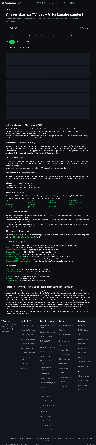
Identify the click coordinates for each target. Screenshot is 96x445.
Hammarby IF (52, 202)
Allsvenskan (11, 47)
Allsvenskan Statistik (66, 325)
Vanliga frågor (83, 380)
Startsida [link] (9, 9)
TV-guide (22, 3)
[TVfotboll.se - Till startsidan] (9, 3)
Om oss (81, 389)
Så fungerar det (83, 376)
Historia (61, 373)
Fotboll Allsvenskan (13, 250)
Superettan (24, 47)
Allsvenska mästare (66, 377)
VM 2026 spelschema (47, 421)
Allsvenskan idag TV (28, 339)
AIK (7, 200)
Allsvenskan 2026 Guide (46, 362)
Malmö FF (9, 207)
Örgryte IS (72, 207)
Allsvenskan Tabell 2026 (65, 336)
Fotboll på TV (10, 247)
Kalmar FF (72, 205)
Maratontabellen (65, 350)
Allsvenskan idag (27, 335)
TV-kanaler (24, 364)
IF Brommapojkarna (75, 202)
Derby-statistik (64, 354)
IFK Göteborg (31, 205)
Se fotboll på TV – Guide (46, 342)
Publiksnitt (62, 382)
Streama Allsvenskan (13, 252)
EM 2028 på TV (45, 425)
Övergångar (63, 345)
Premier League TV (47, 378)
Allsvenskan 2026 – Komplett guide (18, 259)
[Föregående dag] (8, 35)
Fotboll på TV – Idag (28, 330)
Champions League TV (48, 383)
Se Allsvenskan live (47, 352)
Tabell (38, 3)
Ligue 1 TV (43, 412)
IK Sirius (50, 205)
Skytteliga (46, 3)
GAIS (7, 202)
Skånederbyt (63, 364)
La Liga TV (43, 387)
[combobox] (16, 28)
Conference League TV (47, 406)
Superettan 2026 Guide (46, 368)
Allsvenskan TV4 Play (47, 347)
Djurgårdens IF (73, 200)
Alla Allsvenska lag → (85, 362)
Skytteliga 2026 (64, 341)
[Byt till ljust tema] (92, 3)
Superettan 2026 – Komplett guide (18, 261)
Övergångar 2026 (12, 281)
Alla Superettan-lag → (86, 366)
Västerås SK (52, 207)
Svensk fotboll (83, 385)
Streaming (83, 3)
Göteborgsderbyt (65, 359)
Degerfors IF (52, 200)
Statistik (56, 3)
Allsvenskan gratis (46, 356)
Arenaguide (10, 274)
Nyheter (73, 3)
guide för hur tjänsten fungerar (22, 237)
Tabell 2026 (63, 330)
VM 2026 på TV (45, 416)
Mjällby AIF (30, 207)
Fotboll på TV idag (12, 269)
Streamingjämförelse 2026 (15, 256)
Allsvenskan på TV (12, 254)
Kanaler (65, 3)
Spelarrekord (63, 368)
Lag (30, 3)
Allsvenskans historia (13, 278)
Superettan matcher (28, 353)
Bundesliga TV (45, 396)
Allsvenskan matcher (28, 344)
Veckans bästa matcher (14, 272)
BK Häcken (30, 200)
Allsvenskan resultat (28, 348)
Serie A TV (43, 392)
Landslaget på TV (46, 430)
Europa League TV (46, 401)
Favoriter (84, 28)
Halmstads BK (31, 202)
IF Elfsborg (9, 205)
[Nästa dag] (88, 35)
